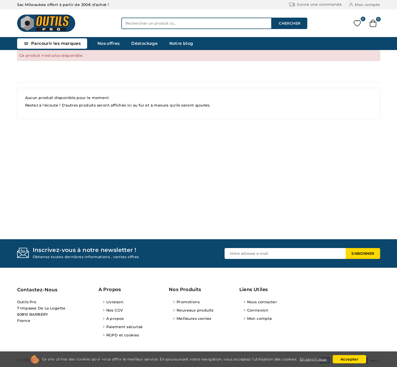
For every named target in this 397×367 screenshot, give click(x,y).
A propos (115, 318)
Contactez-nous (37, 290)
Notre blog (181, 43)
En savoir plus (313, 359)
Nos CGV (114, 310)
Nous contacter (262, 302)
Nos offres (108, 43)
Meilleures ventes (194, 318)
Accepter (349, 359)
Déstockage (144, 43)
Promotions (188, 302)
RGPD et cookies (122, 335)
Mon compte (259, 318)
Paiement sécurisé (124, 326)
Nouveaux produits (195, 310)
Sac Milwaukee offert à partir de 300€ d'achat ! (63, 4)
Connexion (258, 310)
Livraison (115, 302)
